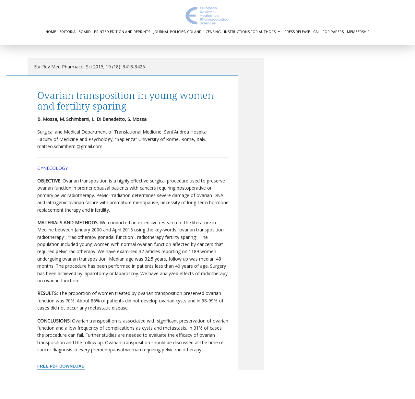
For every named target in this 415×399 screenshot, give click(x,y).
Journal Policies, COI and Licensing (187, 31)
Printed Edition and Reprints (122, 31)
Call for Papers (328, 31)
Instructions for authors (250, 31)
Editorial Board (75, 31)
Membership (358, 31)
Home (50, 31)
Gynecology (52, 168)
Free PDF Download (61, 366)
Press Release (297, 31)
